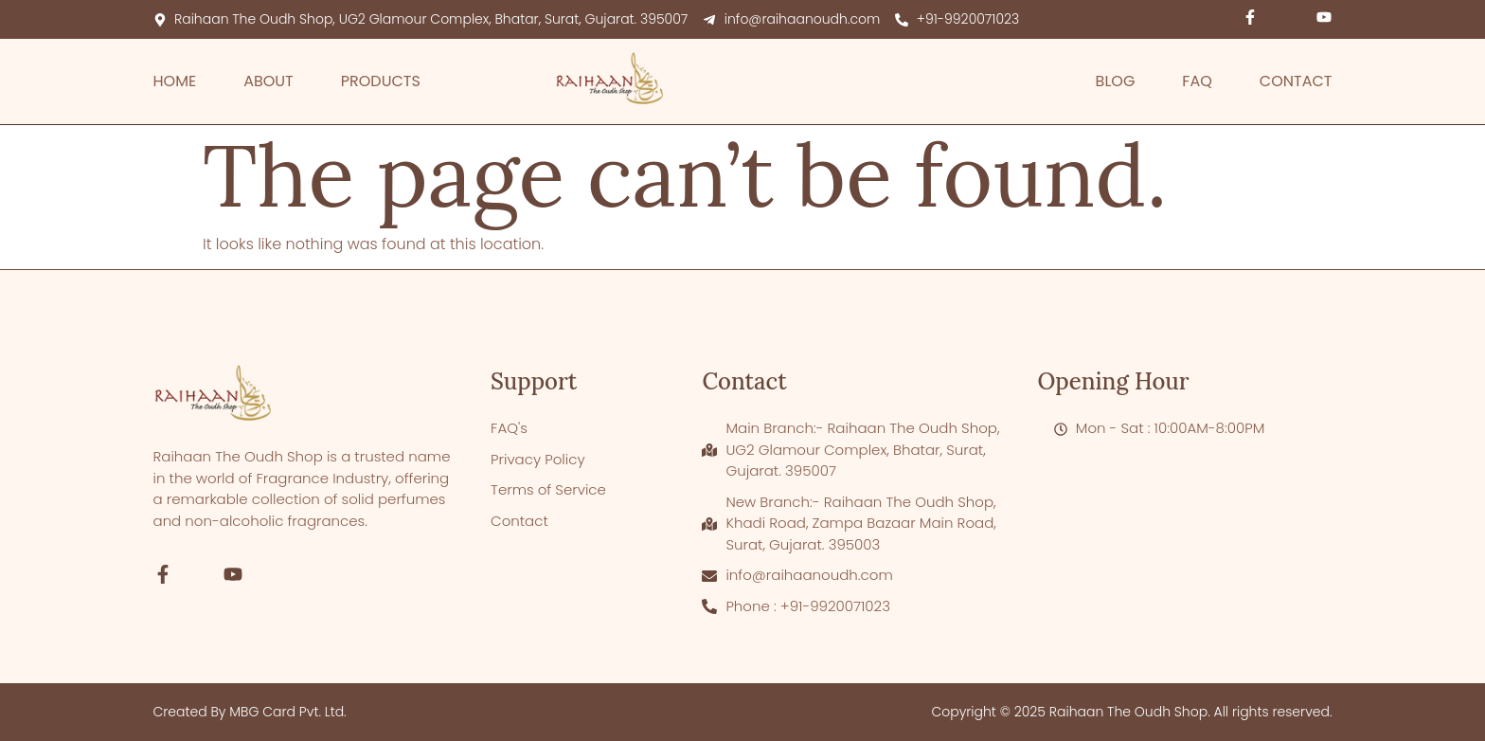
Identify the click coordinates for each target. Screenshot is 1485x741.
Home (175, 81)
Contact (1296, 81)
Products (380, 81)
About (268, 81)
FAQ (1196, 81)
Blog (1116, 81)
